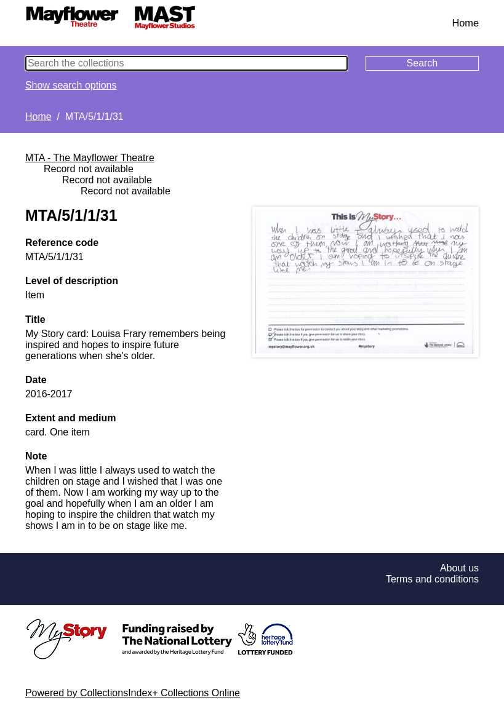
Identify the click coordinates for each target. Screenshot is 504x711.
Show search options (71, 85)
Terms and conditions (432, 579)
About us (459, 568)
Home (465, 22)
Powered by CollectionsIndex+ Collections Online (132, 693)
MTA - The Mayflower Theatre (89, 158)
